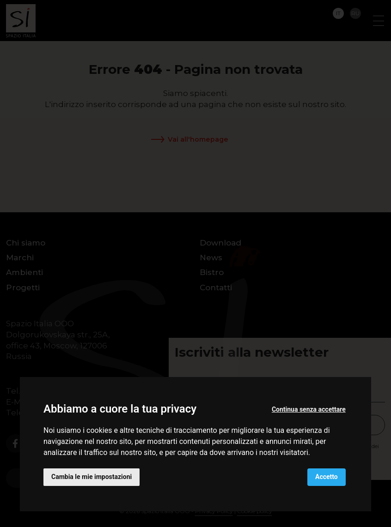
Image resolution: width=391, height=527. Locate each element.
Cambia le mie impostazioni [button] (91, 476)
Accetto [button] (326, 476)
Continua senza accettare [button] (309, 409)
